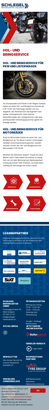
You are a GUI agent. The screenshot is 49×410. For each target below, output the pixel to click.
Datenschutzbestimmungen (20, 397)
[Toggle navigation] (45, 5)
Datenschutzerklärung (35, 384)
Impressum (30, 381)
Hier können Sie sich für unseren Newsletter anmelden (12, 362)
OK (37, 390)
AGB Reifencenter (33, 379)
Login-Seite (34, 349)
